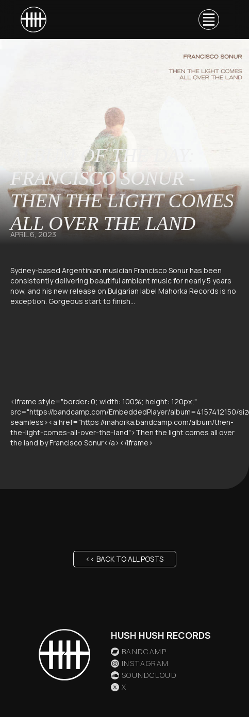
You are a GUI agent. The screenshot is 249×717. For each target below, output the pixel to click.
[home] (33, 19)
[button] (208, 19)
